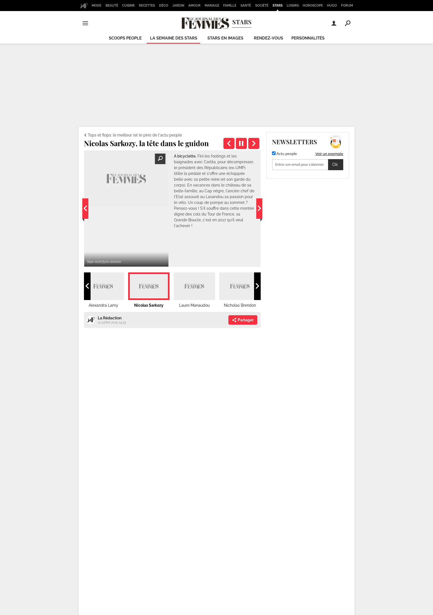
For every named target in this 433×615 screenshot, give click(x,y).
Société (261, 5)
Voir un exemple (329, 154)
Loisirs (293, 5)
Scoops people (125, 38)
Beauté (111, 5)
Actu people (284, 153)
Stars (277, 5)
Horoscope (313, 5)
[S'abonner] (307, 164)
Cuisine (128, 5)
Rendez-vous (268, 38)
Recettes (147, 5)
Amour (194, 5)
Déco (163, 5)
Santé (246, 5)
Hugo (332, 5)
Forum (347, 5)
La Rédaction (110, 318)
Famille (229, 5)
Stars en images (225, 38)
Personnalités (307, 38)
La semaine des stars (173, 38)
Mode (96, 5)
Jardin (178, 5)
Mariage (212, 5)
